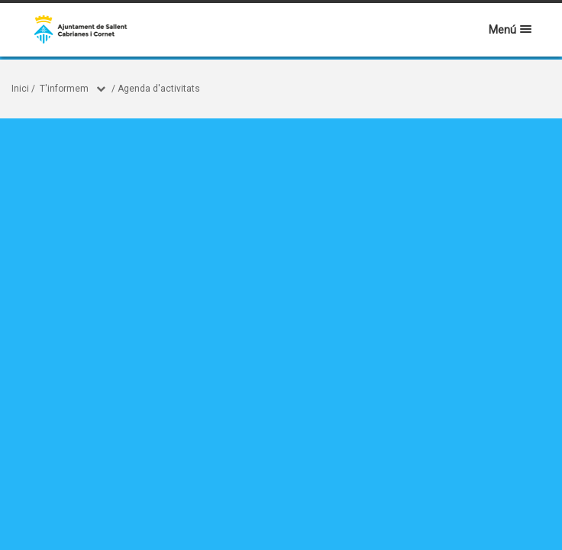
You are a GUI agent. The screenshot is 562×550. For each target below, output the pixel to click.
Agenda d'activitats (159, 88)
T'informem (64, 88)
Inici (20, 88)
